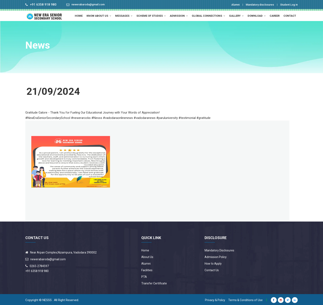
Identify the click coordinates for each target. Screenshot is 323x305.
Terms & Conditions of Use (245, 299)
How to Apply (213, 262)
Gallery (236, 15)
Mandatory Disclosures (219, 249)
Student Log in (287, 4)
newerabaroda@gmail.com (91, 4)
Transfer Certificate (154, 282)
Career (275, 15)
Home (145, 249)
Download (257, 15)
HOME (79, 15)
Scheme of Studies (151, 15)
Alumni (226, 4)
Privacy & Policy (215, 299)
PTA (144, 275)
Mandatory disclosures (253, 4)
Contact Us (212, 269)
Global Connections (208, 15)
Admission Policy (216, 256)
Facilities (146, 269)
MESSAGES (123, 15)
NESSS (47, 299)
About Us (147, 256)
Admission (179, 15)
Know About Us (99, 15)
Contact (289, 15)
